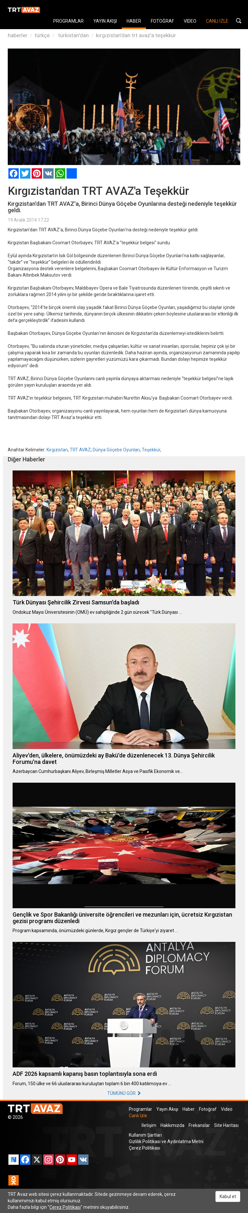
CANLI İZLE (217, 21)
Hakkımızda (172, 1125)
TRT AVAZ (80, 449)
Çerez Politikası (144, 1148)
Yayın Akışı (167, 1109)
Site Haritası (226, 1125)
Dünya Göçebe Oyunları (116, 449)
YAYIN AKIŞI (105, 21)
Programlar (140, 1109)
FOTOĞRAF (162, 21)
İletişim (148, 1125)
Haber (188, 1109)
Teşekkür (151, 449)
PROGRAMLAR (68, 21)
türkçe (42, 35)
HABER (134, 21)
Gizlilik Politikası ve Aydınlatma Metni (166, 1141)
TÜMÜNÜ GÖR (124, 1093)
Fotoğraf (208, 1109)
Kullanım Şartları (145, 1135)
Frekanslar (199, 1125)
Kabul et (228, 1196)
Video (226, 1109)
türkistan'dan (73, 35)
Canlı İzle (138, 1115)
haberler (17, 35)
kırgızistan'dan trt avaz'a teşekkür (136, 35)
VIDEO (190, 21)
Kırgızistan (57, 449)
